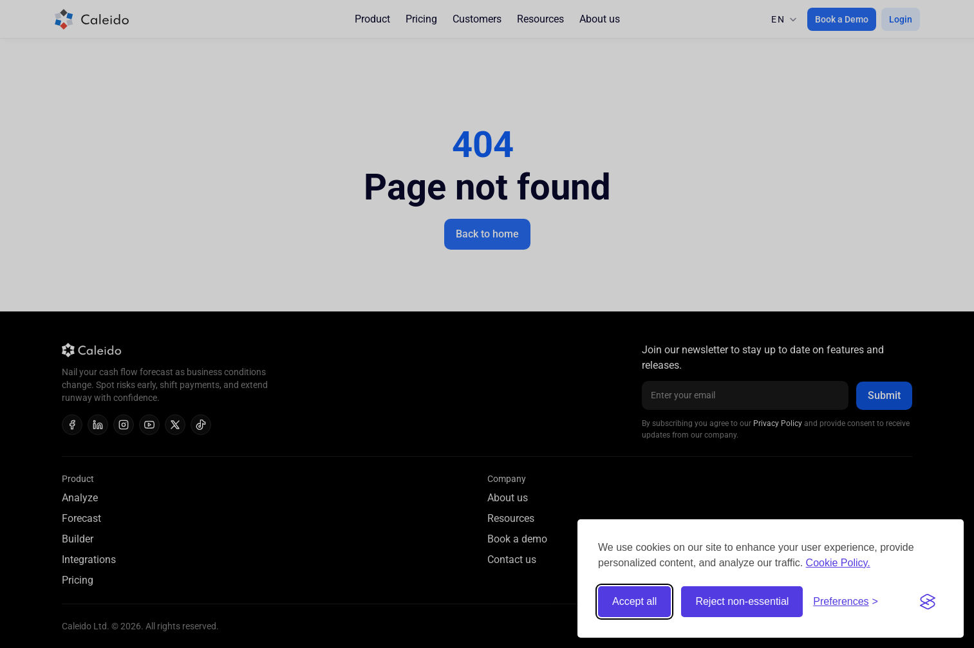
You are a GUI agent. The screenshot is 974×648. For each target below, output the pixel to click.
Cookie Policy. (838, 562)
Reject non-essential (742, 601)
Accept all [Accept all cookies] (634, 601)
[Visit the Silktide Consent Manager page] (927, 601)
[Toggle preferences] (845, 601)
